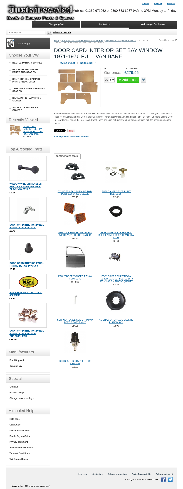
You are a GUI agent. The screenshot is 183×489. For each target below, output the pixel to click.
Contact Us (104, 24)
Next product (88, 63)
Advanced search (62, 32)
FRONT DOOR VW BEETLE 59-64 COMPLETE (75, 277)
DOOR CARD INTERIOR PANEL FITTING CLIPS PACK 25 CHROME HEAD (26, 333)
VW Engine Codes (18, 459)
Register (158, 4)
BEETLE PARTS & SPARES (27, 62)
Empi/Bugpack (16, 360)
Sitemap (13, 387)
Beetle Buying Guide (19, 436)
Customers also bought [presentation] (67, 156)
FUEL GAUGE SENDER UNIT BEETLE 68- (116, 192)
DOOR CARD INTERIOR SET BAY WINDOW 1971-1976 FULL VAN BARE (33, 130)
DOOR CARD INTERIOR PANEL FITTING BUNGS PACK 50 (26, 264)
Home (56, 40)
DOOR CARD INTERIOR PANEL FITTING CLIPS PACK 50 (26, 226)
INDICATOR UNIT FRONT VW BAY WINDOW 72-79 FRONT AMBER (75, 233)
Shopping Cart (56, 24)
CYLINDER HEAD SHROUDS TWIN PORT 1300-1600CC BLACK (75, 192)
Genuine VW (15, 366)
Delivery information (19, 430)
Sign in (145, 4)
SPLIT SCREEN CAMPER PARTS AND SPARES (26, 80)
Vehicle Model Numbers (21, 447)
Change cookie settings (21, 398)
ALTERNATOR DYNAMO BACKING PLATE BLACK (116, 321)
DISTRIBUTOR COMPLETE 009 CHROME (75, 362)
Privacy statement (18, 442)
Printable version (166, 40)
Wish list (171, 4)
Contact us (15, 425)
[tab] (67, 156)
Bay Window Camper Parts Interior (120, 40)
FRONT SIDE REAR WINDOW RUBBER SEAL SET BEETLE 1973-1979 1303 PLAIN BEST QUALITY (116, 279)
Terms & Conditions (19, 453)
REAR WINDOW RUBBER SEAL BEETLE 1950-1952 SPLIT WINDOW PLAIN (116, 235)
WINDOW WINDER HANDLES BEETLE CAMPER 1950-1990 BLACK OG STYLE (25, 187)
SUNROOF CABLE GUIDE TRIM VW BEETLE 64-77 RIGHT (75, 321)
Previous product (65, 63)
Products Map (16, 392)
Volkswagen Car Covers (153, 24)
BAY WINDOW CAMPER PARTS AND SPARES (82, 40)
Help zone (14, 419)
